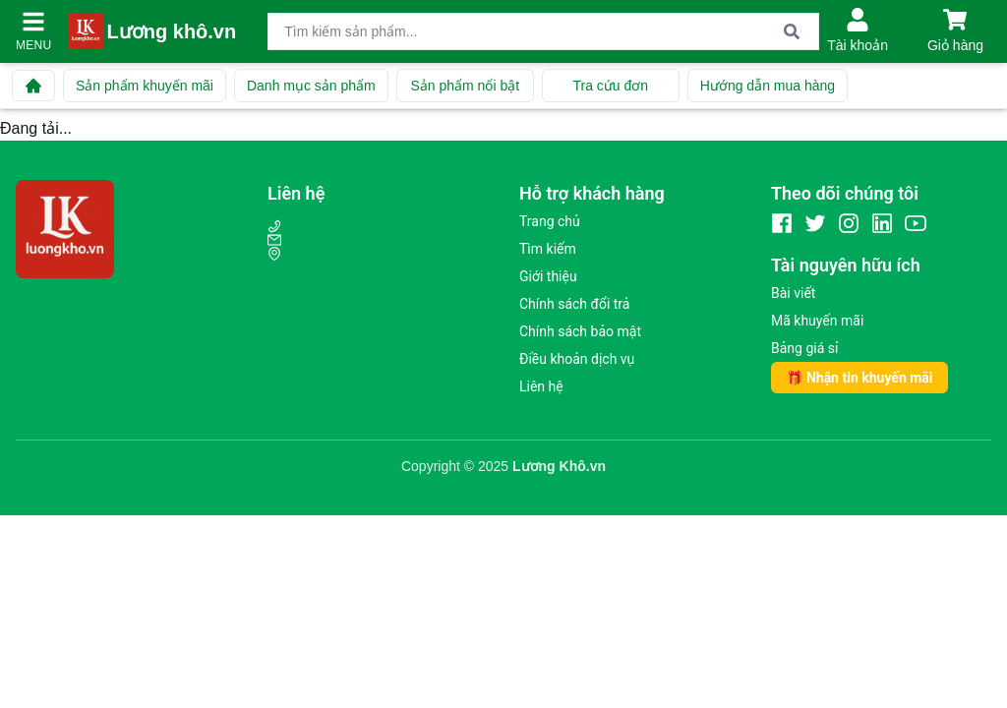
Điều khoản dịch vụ (576, 359)
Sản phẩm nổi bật (464, 85)
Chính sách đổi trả (574, 304)
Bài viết (793, 293)
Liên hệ (541, 386)
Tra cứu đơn (610, 85)
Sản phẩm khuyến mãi (144, 85)
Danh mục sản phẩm (311, 85)
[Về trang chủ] (33, 85)
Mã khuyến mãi (817, 320)
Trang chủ (549, 221)
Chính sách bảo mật (580, 331)
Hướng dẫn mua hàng (767, 85)
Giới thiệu (548, 276)
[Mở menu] (33, 21)
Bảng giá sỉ (804, 348)
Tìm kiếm (547, 249)
